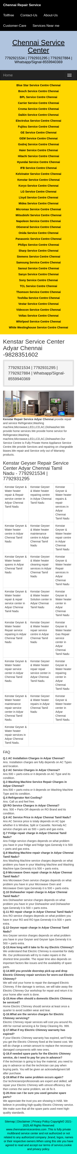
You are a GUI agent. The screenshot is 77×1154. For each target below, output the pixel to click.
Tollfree (8, 15)
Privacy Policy (41, 1121)
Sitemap (10, 1121)
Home (8, 75)
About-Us (51, 15)
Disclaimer (23, 1121)
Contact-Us (28, 15)
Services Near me (46, 26)
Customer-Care (14, 26)
